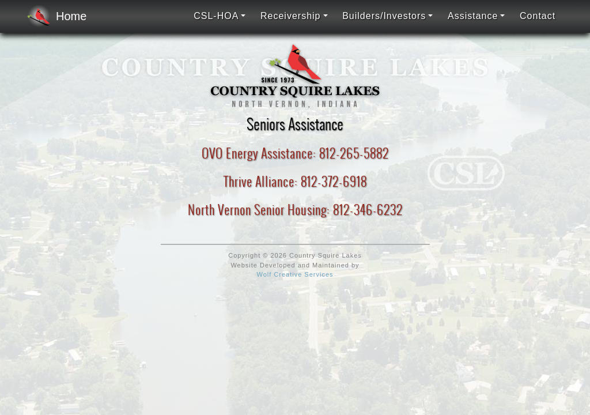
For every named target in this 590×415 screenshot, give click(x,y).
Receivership (290, 16)
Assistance (473, 16)
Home (53, 16)
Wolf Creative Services (294, 274)
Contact (537, 16)
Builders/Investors (384, 16)
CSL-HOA (216, 16)
